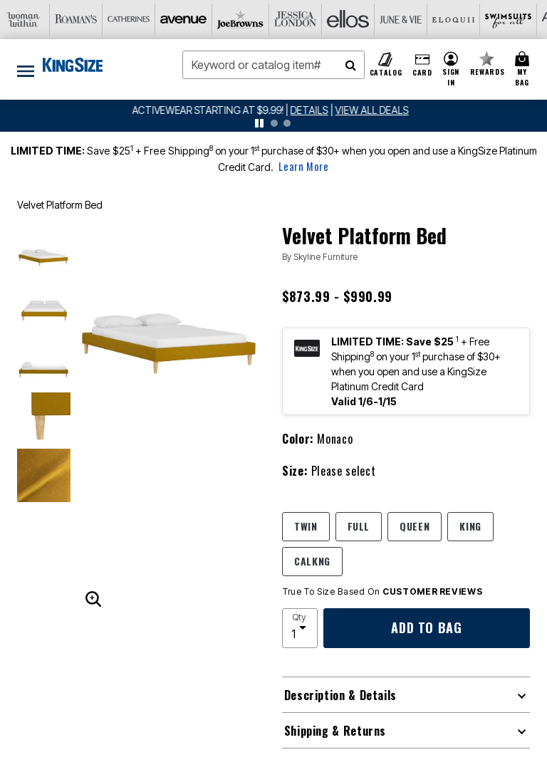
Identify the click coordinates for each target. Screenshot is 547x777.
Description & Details (340, 695)
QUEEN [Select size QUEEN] (414, 525)
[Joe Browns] (141, 20)
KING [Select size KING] (470, 525)
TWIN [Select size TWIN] (306, 525)
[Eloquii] (352, 20)
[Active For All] (458, 20)
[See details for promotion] (309, 110)
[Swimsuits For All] (405, 20)
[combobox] (273, 65)
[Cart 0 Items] (524, 69)
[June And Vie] (300, 20)
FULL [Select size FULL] (359, 525)
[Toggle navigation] (25, 69)
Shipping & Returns (335, 730)
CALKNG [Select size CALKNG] (312, 560)
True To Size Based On (382, 592)
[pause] (259, 123)
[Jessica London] (194, 20)
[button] (450, 69)
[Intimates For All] (510, 20)
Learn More (303, 166)
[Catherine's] (36, 20)
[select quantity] (300, 628)
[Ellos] (247, 20)
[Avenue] (89, 20)
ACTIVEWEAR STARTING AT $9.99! (212, 110)
